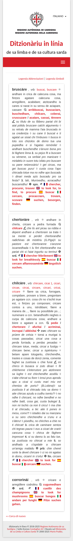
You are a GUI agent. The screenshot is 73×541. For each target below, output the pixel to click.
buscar (50, 192)
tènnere (56, 117)
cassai (45, 117)
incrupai (17, 330)
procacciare (36, 196)
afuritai (36, 326)
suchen (38, 200)
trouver (30, 188)
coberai (55, 113)
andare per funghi (24, 500)
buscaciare (53, 109)
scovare (17, 200)
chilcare (40, 113)
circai (26, 287)
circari (47, 287)
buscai (41, 89)
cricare (16, 291)
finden (16, 203)
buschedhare (20, 113)
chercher (54, 184)
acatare (34, 117)
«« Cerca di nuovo (16, 516)
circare (36, 287)
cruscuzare (19, 117)
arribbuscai (35, 109)
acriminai (54, 326)
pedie (54, 323)
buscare (52, 89)
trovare (55, 196)
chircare (38, 283)
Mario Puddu (56, 531)
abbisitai (30, 330)
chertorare (19, 326)
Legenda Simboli (55, 78)
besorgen (54, 200)
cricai (57, 287)
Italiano (58, 16)
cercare (17, 196)
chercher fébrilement (39, 255)
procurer (17, 188)
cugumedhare (52, 484)
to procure (28, 192)
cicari (57, 283)
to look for (48, 188)
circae (15, 287)
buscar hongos (45, 496)
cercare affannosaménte (28, 263)
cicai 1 (48, 283)
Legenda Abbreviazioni (30, 78)
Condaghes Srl (36, 529)
